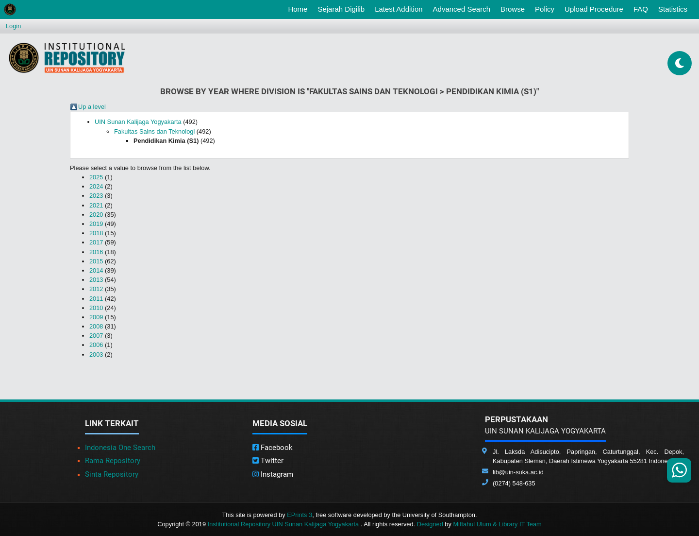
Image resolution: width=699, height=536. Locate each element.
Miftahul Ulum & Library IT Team (497, 524)
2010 (96, 307)
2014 (96, 270)
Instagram (272, 474)
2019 (96, 223)
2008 (96, 326)
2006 (96, 344)
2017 (96, 242)
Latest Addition (398, 9)
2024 (96, 186)
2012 (96, 289)
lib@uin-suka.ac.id (518, 472)
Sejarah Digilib (341, 9)
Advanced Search (461, 9)
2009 (96, 317)
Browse (512, 9)
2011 (96, 298)
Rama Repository (112, 460)
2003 (96, 354)
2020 (96, 214)
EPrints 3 (299, 515)
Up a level (92, 106)
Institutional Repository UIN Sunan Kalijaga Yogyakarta (284, 524)
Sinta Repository (111, 474)
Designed (430, 524)
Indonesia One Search (120, 447)
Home (299, 8)
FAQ (640, 9)
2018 (96, 233)
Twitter (267, 460)
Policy (544, 9)
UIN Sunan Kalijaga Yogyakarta (138, 121)
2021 (96, 205)
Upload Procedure (594, 9)
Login (13, 26)
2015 (96, 261)
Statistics (672, 9)
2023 (96, 195)
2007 (96, 335)
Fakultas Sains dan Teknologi (154, 131)
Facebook (272, 447)
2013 (96, 279)
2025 (96, 177)
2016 (96, 252)
